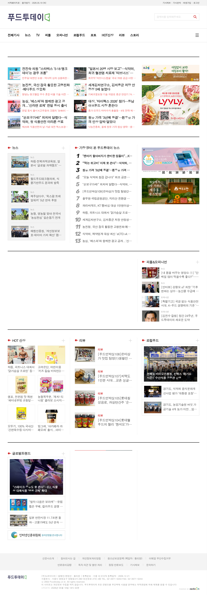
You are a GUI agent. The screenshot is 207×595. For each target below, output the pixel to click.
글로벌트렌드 (21, 453)
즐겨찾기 (26, 2)
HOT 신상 (18, 340)
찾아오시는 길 (68, 558)
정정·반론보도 (116, 565)
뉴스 (15, 148)
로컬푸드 (152, 340)
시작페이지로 (14, 2)
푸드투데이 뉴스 (99, 148)
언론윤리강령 (64, 565)
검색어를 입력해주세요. (169, 17)
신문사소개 (48, 558)
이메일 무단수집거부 (160, 558)
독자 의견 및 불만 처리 (90, 565)
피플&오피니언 (156, 262)
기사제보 (167, 2)
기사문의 (177, 2)
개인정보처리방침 (91, 558)
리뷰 (82, 340)
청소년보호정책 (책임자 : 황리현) (125, 558)
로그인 (196, 2)
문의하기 (150, 565)
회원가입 (187, 2)
